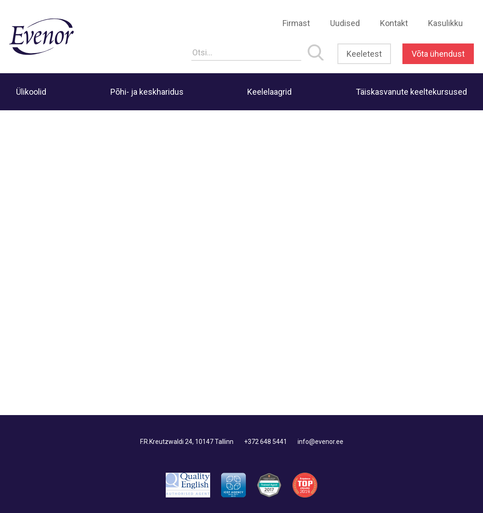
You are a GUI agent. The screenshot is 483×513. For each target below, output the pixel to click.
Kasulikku (445, 23)
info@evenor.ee (320, 441)
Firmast (296, 23)
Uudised (345, 23)
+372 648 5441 (265, 441)
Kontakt (394, 23)
